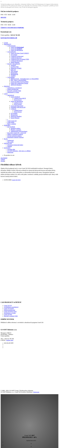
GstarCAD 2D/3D (9, 308)
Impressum (36, 392)
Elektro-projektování (9, 310)
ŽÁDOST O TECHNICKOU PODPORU (12, 27)
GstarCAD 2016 (16, 180)
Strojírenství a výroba (10, 313)
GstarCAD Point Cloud (10, 311)
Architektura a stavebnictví (11, 307)
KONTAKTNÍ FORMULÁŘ (9, 38)
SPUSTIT (3, 17)
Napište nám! (9, 340)
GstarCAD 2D (8, 305)
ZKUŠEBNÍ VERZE (4, 159)
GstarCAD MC (8, 314)
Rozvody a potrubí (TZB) (11, 316)
